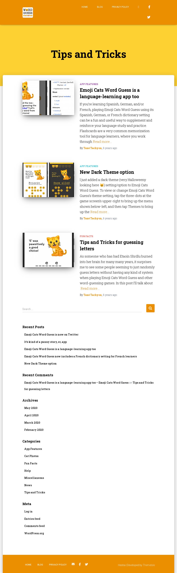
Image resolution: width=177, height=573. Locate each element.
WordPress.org (34, 533)
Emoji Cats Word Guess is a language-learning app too (60, 349)
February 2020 (33, 429)
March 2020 (32, 422)
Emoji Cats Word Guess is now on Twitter (51, 334)
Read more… (102, 141)
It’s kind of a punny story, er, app (45, 342)
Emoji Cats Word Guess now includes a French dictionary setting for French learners (80, 356)
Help (27, 470)
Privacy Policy (120, 7)
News (28, 485)
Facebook (149, 7)
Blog (100, 7)
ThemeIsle (149, 565)
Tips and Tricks (34, 492)
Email (138, 7)
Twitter (148, 18)
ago (110, 148)
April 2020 (31, 415)
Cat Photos (31, 456)
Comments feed (34, 526)
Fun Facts (86, 236)
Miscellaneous (34, 478)
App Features (89, 84)
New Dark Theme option (107, 172)
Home (85, 7)
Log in (28, 511)
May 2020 (30, 408)
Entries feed (32, 519)
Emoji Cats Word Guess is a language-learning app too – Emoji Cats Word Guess (76, 382)
